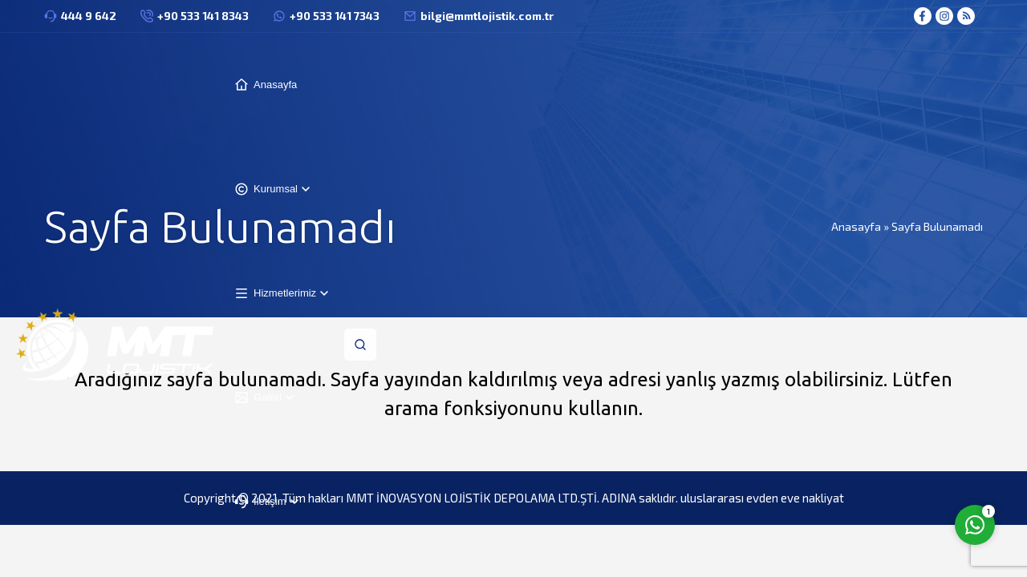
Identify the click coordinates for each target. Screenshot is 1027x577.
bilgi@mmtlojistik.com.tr (487, 15)
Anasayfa (856, 226)
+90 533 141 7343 (335, 15)
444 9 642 (88, 15)
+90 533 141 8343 (203, 15)
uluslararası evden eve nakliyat (762, 497)
